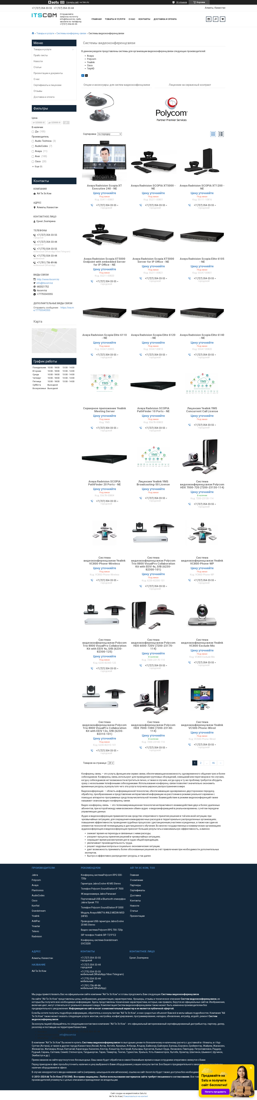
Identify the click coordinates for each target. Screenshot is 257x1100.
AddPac (36, 921)
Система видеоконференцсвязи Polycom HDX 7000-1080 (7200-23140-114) (153, 727)
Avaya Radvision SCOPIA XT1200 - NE (202, 187)
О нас (132, 19)
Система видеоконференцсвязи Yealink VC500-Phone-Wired (202, 725)
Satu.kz (143, 1094)
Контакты (144, 19)
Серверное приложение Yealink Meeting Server (104, 410)
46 (213, 763)
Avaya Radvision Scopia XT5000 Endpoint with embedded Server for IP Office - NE (104, 262)
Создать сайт (72, 2)
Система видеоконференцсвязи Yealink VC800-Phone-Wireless (104, 561)
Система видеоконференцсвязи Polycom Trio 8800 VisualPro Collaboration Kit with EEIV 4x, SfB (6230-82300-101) (153, 564)
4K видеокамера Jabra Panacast (98, 894)
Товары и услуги (115, 19)
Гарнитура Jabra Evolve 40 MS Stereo (101, 884)
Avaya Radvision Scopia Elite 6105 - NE (202, 261)
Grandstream (39, 911)
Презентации (137, 916)
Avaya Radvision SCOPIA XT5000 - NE (153, 187)
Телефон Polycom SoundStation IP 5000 (102, 908)
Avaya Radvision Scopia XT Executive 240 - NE (104, 187)
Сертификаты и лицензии (47, 85)
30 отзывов (181, 2)
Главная (97, 19)
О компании (136, 880)
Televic (35, 931)
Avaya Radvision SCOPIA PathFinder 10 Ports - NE (153, 410)
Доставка (135, 896)
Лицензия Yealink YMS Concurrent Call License (202, 410)
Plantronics (38, 891)
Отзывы (38, 91)
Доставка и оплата (165, 19)
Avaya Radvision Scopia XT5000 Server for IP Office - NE (153, 261)
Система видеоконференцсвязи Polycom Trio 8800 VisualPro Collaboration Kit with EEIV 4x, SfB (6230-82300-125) (104, 646)
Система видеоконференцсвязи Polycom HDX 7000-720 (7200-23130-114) (202, 484)
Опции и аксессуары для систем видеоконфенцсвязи (117, 84)
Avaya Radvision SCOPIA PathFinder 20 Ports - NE (104, 483)
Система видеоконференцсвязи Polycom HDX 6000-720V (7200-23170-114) (153, 645)
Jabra (35, 875)
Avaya (35, 885)
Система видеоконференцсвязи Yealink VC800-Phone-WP (202, 561)
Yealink (35, 916)
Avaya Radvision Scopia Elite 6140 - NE (202, 337)
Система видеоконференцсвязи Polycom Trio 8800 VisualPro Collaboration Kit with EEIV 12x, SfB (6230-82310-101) (104, 728)
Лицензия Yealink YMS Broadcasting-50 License (153, 483)
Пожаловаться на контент (135, 1097)
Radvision (37, 937)
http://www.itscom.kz (48, 279)
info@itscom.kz (45, 283)
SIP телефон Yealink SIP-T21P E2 (98, 935)
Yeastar (36, 926)
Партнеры (135, 885)
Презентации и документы (48, 73)
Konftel (35, 906)
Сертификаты (137, 891)
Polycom (36, 880)
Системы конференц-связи (71, 33)
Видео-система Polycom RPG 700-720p (102, 930)
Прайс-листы (41, 55)
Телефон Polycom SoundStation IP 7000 (102, 889)
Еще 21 (39, 166)
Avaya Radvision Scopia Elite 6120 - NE (153, 337)
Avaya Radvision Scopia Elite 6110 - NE (104, 337)
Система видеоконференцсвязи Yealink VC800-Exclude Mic (202, 643)
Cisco (34, 901)
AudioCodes (38, 896)
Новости (38, 61)
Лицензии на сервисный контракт (190, 84)
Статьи (37, 67)
